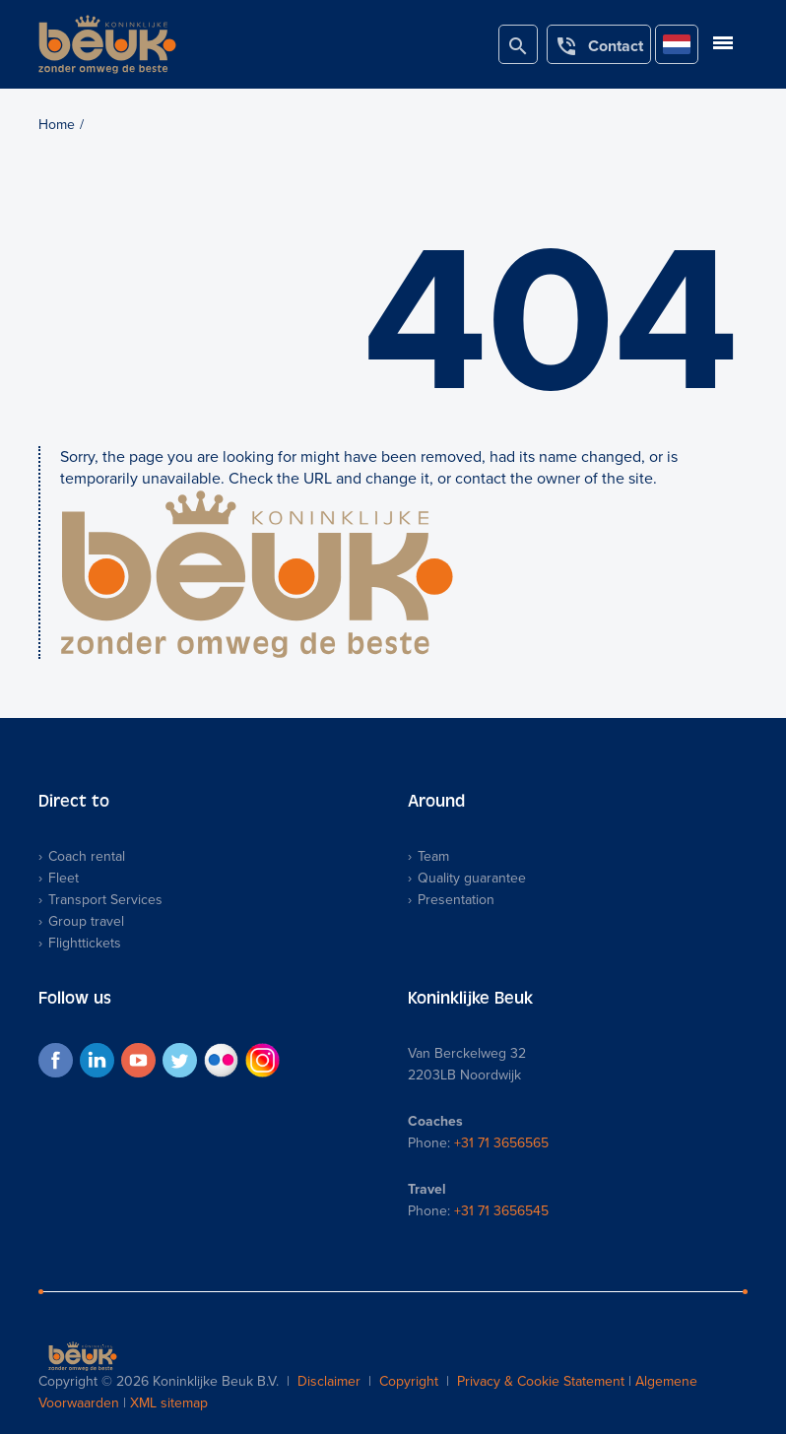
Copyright (408, 1381)
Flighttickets (84, 943)
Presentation (456, 899)
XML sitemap (169, 1403)
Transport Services (105, 899)
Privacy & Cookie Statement (540, 1381)
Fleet (63, 878)
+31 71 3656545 (501, 1211)
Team (433, 856)
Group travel (86, 921)
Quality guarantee (472, 878)
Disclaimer (328, 1381)
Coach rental (86, 856)
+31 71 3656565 (501, 1143)
